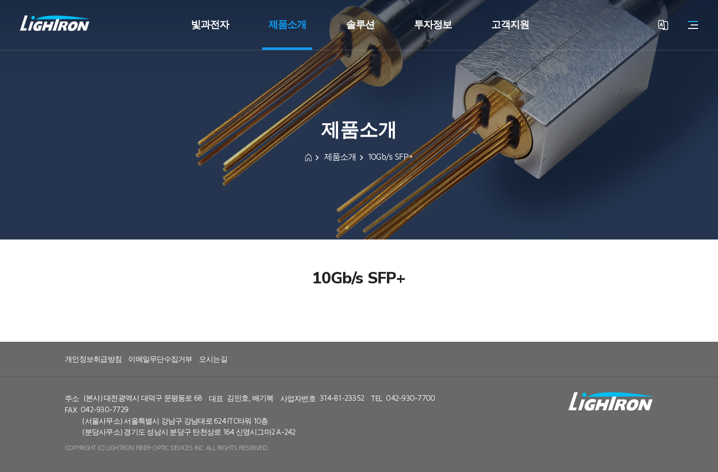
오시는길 (213, 359)
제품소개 (287, 24)
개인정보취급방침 (93, 359)
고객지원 (510, 24)
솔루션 (360, 24)
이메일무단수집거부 (160, 359)
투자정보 (433, 24)
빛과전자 (210, 24)
